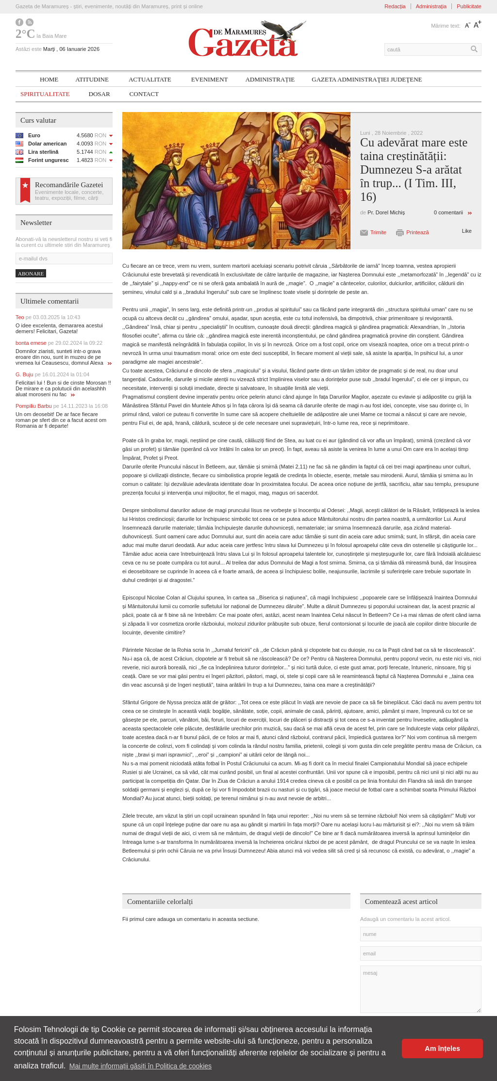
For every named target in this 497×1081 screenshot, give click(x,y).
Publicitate (469, 6)
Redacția (394, 6)
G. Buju (52, 374)
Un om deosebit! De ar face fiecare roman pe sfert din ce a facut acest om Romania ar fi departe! (61, 420)
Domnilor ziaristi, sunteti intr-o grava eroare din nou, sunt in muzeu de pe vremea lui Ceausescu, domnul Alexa (64, 357)
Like (467, 231)
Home (49, 79)
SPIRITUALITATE (45, 93)
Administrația (431, 6)
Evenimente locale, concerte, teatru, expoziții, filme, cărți (69, 195)
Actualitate (150, 79)
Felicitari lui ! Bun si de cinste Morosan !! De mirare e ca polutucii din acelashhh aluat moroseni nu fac (63, 388)
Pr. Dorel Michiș (386, 212)
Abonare (31, 273)
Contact (144, 93)
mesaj (420, 989)
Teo (48, 317)
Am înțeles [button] (442, 1048)
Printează (417, 232)
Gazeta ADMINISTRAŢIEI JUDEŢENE (367, 79)
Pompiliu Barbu (62, 406)
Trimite (378, 232)
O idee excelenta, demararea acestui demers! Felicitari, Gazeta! (59, 328)
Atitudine (92, 79)
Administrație (270, 79)
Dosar (99, 93)
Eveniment (209, 79)
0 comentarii (448, 212)
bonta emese (59, 343)
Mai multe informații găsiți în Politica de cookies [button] (140, 1066)
